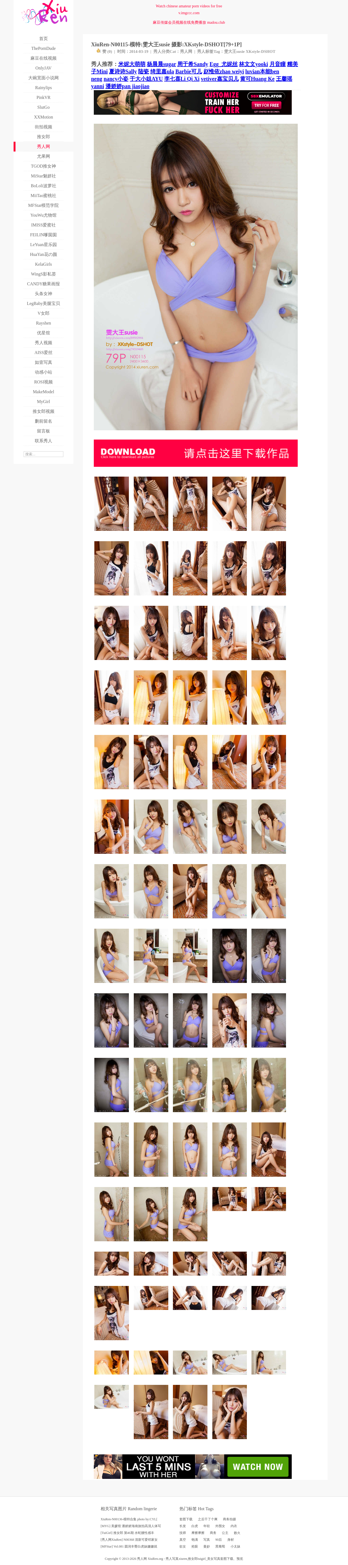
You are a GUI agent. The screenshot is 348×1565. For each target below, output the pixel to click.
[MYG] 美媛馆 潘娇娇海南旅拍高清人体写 (131, 1526)
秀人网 (186, 51)
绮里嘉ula (162, 71)
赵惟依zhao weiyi (223, 71)
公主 (225, 1533)
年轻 (206, 1526)
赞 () (104, 51)
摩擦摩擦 (197, 1533)
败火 (237, 1533)
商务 (213, 1533)
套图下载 (185, 1519)
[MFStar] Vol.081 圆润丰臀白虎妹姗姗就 (129, 1546)
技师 (182, 1533)
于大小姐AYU (146, 79)
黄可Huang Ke (257, 79)
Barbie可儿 (188, 71)
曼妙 (206, 1546)
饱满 (194, 1540)
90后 (218, 1540)
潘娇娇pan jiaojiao (127, 86)
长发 (182, 1526)
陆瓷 (143, 71)
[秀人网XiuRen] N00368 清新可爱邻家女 (129, 1540)
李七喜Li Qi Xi (182, 79)
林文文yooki (253, 64)
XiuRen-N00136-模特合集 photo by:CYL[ (129, 1519)
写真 (206, 1540)
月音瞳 (277, 64)
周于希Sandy (192, 64)
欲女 (182, 1546)
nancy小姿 (116, 79)
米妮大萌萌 (131, 64)
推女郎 (193, 1559)
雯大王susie (234, 51)
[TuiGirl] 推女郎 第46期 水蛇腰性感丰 (127, 1533)
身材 (230, 1540)
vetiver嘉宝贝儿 (220, 79)
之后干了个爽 (207, 1519)
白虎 (194, 1526)
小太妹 (235, 1546)
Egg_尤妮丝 (224, 64)
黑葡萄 (220, 1546)
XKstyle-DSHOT (260, 51)
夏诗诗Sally (123, 71)
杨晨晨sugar (161, 64)
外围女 (220, 1526)
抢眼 (194, 1546)
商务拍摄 (229, 1519)
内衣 (234, 1526)
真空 (182, 1540)
